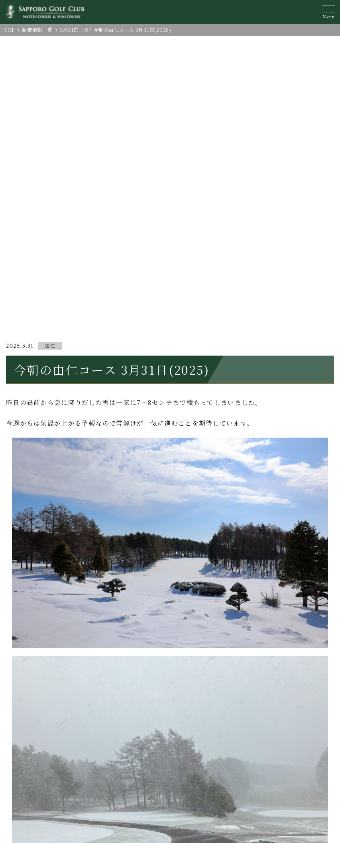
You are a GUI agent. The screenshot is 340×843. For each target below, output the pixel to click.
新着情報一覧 (37, 29)
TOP (9, 29)
